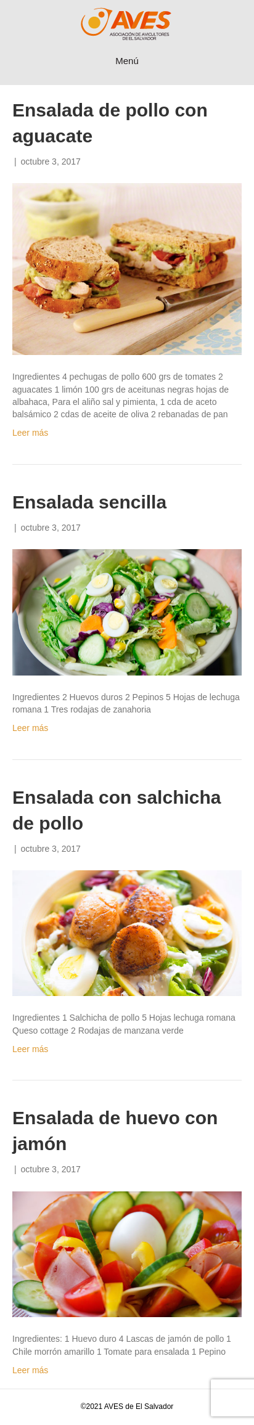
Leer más (30, 433)
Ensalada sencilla (89, 502)
